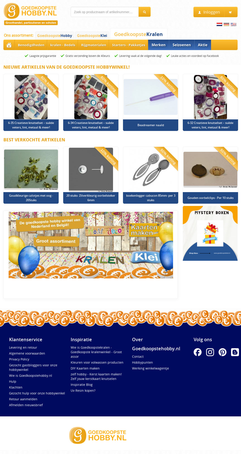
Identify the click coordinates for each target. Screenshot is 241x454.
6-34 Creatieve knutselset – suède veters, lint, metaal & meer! (91, 125)
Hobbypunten (142, 362)
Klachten (15, 387)
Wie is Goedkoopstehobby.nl (30, 375)
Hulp (12, 381)
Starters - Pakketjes (128, 45)
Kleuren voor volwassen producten (97, 362)
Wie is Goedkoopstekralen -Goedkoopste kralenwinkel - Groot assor (96, 352)
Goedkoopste (54, 35)
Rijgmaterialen (93, 45)
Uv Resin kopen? (83, 390)
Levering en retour (23, 347)
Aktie (202, 44)
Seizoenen (182, 44)
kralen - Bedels (62, 45)
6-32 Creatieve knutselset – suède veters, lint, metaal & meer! (210, 125)
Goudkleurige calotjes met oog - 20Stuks (31, 197)
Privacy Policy (19, 359)
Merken (159, 44)
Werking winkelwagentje (150, 368)
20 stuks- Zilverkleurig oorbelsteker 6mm (90, 197)
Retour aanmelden (23, 399)
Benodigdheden (31, 45)
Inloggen (209, 12)
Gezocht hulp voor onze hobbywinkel (37, 393)
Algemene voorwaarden (27, 353)
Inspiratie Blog (82, 384)
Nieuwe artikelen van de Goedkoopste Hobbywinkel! (66, 67)
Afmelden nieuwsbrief (26, 405)
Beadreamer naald (150, 125)
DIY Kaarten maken (85, 368)
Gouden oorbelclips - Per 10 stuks (211, 198)
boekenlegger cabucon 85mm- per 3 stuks (150, 197)
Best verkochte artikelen (34, 140)
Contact (138, 356)
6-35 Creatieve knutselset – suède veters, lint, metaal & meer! (31, 125)
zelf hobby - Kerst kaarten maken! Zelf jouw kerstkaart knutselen (96, 376)
